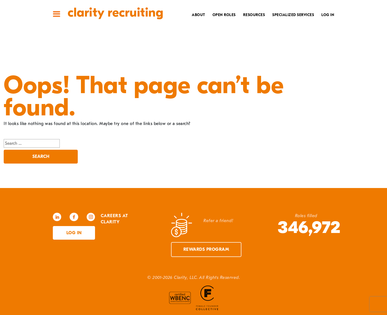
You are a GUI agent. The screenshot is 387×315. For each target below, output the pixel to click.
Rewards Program (206, 249)
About (198, 15)
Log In (327, 15)
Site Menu (56, 14)
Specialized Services (293, 15)
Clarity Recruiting (115, 12)
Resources (254, 15)
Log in (74, 232)
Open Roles (224, 15)
